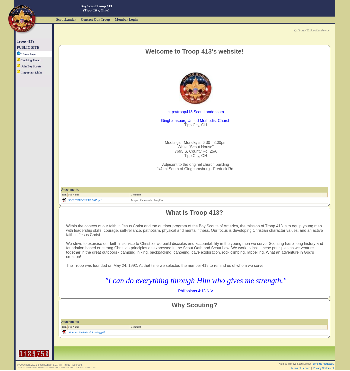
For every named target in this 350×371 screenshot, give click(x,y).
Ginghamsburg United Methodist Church (195, 121)
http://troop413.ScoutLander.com (195, 112)
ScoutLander (66, 19)
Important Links (29, 72)
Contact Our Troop (95, 19)
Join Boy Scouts (29, 66)
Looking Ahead (28, 60)
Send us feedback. (323, 363)
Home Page (26, 54)
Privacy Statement (323, 368)
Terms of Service (300, 368)
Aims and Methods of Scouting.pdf (86, 332)
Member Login (126, 19)
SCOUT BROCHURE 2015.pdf (84, 200)
